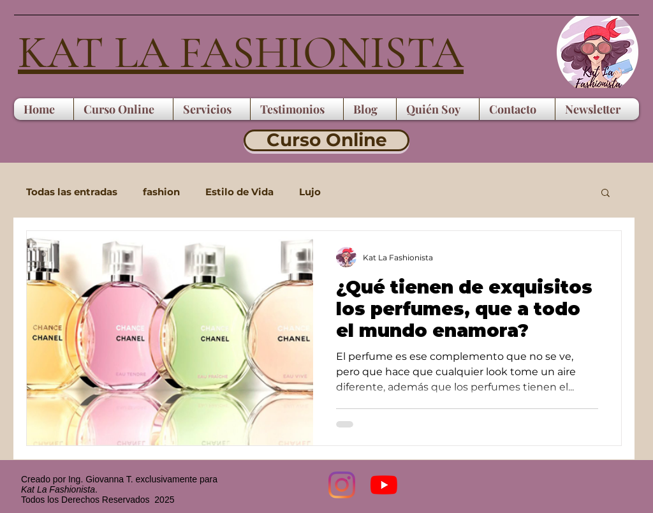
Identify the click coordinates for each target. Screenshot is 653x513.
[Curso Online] (326, 140)
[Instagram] (341, 485)
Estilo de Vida (239, 192)
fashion (161, 192)
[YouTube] (384, 485)
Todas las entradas (71, 192)
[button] (605, 193)
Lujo (310, 192)
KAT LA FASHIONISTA (241, 53)
